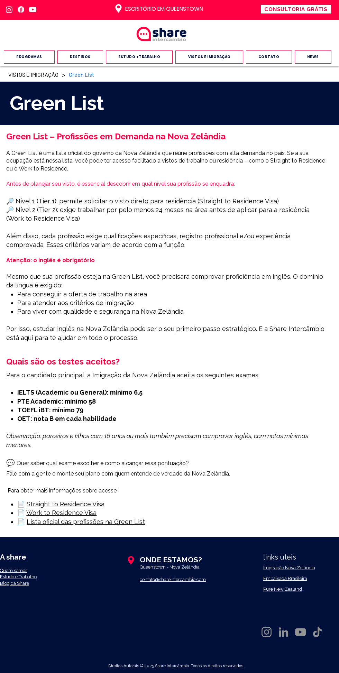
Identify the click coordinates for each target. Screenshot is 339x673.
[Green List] (81, 74)
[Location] (118, 8)
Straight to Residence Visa (65, 504)
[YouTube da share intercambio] (300, 632)
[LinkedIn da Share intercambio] (283, 632)
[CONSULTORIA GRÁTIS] (295, 9)
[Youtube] (32, 9)
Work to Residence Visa (61, 512)
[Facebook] (21, 9)
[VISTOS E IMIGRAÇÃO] (33, 74)
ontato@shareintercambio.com (174, 579)
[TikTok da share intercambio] (317, 632)
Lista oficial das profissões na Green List (86, 521)
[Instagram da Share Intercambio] (266, 632)
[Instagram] (9, 9)
